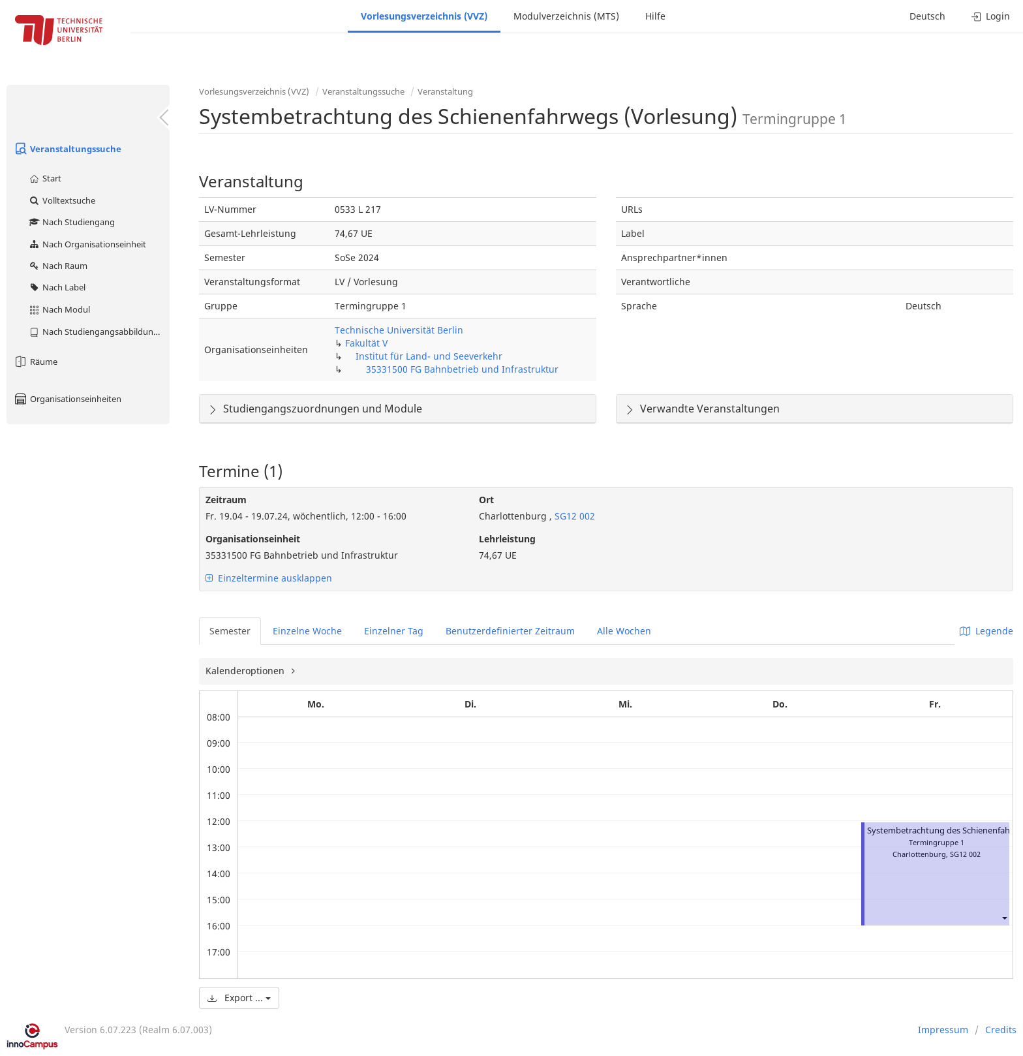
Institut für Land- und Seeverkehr (429, 356)
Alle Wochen (624, 631)
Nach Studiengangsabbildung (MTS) (99, 331)
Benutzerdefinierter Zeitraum (510, 631)
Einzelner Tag (393, 631)
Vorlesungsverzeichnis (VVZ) (424, 16)
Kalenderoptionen (246, 670)
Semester (230, 631)
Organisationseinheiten (67, 399)
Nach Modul (59, 309)
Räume (35, 361)
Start (44, 178)
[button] (1004, 918)
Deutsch (927, 16)
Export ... (239, 997)
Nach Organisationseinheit (87, 244)
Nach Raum (57, 266)
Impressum (943, 1029)
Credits (1000, 1029)
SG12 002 (573, 516)
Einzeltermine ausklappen (269, 578)
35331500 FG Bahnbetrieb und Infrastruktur (462, 369)
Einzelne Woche (307, 631)
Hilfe (655, 16)
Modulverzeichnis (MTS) (566, 16)
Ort (486, 499)
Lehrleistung (507, 539)
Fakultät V (366, 343)
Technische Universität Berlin (399, 330)
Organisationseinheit (253, 539)
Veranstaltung (445, 91)
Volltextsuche (61, 200)
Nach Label (56, 287)
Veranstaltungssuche (67, 149)
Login (990, 16)
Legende (986, 631)
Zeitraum (226, 499)
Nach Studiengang (71, 222)
